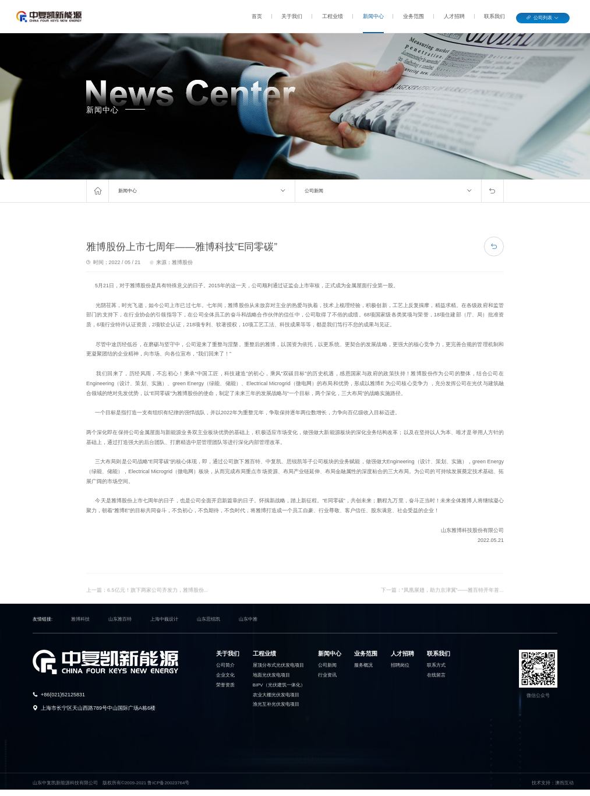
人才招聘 (454, 16)
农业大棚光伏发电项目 (276, 695)
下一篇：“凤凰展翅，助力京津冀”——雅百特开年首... (442, 602)
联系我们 (494, 16)
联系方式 (436, 665)
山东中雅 (248, 619)
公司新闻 (314, 190)
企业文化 (225, 675)
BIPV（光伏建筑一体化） (279, 685)
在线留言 (436, 675)
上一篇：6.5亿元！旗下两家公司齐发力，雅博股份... (147, 602)
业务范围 (413, 16)
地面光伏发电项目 (271, 675)
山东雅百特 (120, 619)
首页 (257, 16)
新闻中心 (373, 16)
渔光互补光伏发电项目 (276, 704)
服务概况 (363, 665)
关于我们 (291, 16)
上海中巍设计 (164, 619)
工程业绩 (332, 16)
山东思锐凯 (208, 619)
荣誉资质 (225, 685)
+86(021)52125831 (63, 695)
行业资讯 (327, 675)
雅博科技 (80, 619)
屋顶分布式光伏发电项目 (278, 665)
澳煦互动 (564, 783)
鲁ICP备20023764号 (168, 783)
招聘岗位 (400, 665)
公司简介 (225, 665)
